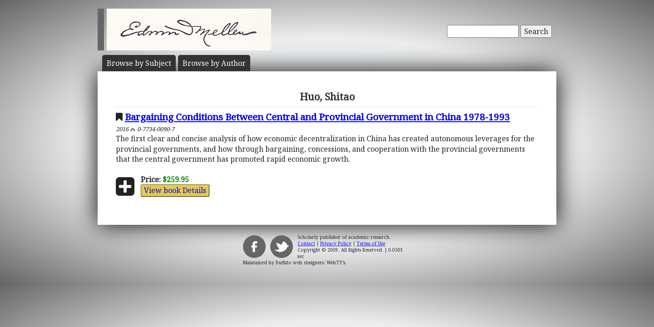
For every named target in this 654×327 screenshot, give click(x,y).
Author (214, 63)
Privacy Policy (336, 243)
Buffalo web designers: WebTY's (310, 262)
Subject (139, 63)
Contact (306, 243)
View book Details (175, 190)
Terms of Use (371, 243)
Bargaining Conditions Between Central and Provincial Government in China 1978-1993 (317, 116)
